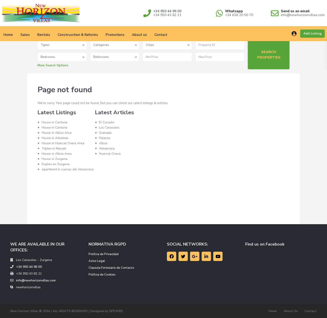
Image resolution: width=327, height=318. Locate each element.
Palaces (104, 138)
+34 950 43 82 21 (167, 15)
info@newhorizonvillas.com (303, 15)
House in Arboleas (55, 138)
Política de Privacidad (104, 254)
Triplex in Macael (54, 148)
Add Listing (312, 33)
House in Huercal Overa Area (63, 143)
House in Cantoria (54, 122)
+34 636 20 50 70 (239, 15)
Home (272, 311)
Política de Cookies (102, 275)
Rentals (43, 34)
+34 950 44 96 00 (167, 11)
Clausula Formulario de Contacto (111, 268)
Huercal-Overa (110, 154)
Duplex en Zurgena (55, 164)
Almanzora (107, 148)
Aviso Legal (97, 261)
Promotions (115, 34)
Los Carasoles (109, 127)
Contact (160, 34)
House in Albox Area (57, 133)
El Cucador (107, 122)
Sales (25, 34)
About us (139, 34)
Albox (103, 143)
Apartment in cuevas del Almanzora (68, 169)
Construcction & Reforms (78, 34)
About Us (291, 311)
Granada (105, 133)
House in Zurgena (54, 159)
